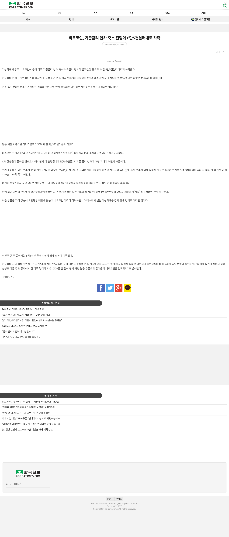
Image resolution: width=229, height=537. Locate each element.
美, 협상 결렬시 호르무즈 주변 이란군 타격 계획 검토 (27, 429)
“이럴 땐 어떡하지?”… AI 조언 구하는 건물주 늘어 (26, 412)
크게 (218, 52)
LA (23, 13)
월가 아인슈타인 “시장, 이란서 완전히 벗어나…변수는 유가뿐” (32, 320)
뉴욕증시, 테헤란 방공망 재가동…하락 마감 (23, 309)
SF (131, 13)
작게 (224, 52)
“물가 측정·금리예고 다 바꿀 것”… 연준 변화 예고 (26, 314)
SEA (167, 13)
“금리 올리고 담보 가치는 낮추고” (18, 331)
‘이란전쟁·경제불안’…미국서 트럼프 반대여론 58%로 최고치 (31, 424)
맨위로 (119, 498)
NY (59, 13)
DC (95, 13)
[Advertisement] (114, 364)
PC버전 (110, 498)
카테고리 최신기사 (51, 303)
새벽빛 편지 (157, 19)
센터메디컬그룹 (200, 19)
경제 (71, 19)
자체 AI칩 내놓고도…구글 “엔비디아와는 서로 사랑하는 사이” (31, 418)
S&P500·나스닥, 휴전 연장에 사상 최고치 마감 (24, 325)
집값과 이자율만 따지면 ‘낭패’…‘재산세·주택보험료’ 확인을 (30, 401)
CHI (203, 13)
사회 (28, 19)
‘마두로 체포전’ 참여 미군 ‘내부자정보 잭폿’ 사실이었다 (28, 407)
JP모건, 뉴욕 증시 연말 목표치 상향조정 (21, 337)
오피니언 (114, 19)
